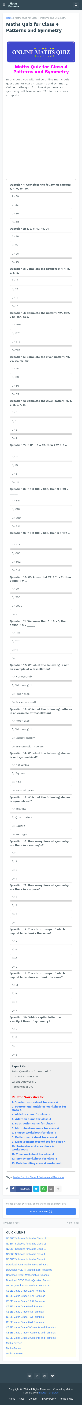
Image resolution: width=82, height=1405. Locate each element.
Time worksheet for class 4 (35, 1154)
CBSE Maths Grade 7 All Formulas (25, 1316)
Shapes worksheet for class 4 (35, 1132)
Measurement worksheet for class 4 (40, 1141)
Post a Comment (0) (41, 1211)
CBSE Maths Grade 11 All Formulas (25, 1296)
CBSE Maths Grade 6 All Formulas (25, 1322)
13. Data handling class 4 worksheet (37, 1163)
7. (13, 1132)
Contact (33, 1398)
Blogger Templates (48, 1392)
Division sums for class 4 (32, 1114)
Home (9, 18)
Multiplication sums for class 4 (37, 1128)
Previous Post (11, 1223)
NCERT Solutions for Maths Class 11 (26, 1243)
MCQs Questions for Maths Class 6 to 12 (28, 1285)
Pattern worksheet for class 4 (36, 1137)
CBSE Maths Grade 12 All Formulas (25, 1290)
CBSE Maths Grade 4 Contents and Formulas (31, 1332)
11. (14, 1154)
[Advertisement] (41, 138)
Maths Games (13, 1348)
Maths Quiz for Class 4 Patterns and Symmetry (40, 18)
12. (14, 1158)
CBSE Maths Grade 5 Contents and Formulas (31, 1327)
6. (13, 1128)
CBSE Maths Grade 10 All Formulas (25, 1301)
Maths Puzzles (14, 1343)
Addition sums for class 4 (33, 1119)
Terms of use (66, 1398)
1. (13, 1102)
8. (13, 1137)
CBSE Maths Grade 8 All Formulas (25, 1311)
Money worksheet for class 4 (36, 1158)
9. (13, 1141)
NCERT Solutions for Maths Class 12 (26, 1238)
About (22, 1398)
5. (13, 1123)
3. (13, 1114)
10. (14, 1146)
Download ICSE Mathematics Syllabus (27, 1264)
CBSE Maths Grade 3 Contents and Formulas (31, 1337)
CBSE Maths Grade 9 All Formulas (25, 1306)
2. (13, 1106)
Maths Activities (14, 1353)
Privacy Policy (48, 1398)
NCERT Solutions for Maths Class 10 (26, 1248)
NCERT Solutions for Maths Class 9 (25, 1254)
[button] (4, 5)
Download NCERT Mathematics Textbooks (29, 1269)
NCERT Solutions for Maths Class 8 (25, 1259)
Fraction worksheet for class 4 (36, 1102)
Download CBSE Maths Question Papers (28, 1280)
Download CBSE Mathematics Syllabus (27, 1275)
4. (13, 1119)
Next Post (72, 1223)
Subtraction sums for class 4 (35, 1123)
